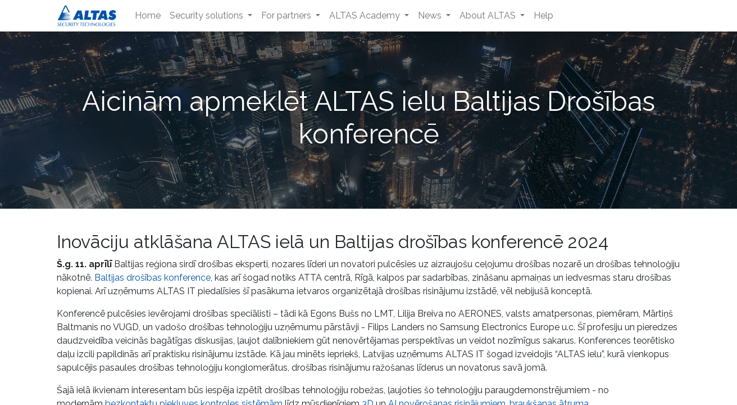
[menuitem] (147, 15)
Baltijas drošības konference (152, 277)
